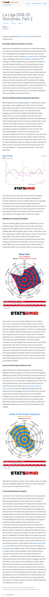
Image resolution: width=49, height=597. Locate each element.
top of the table (25, 36)
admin (5, 27)
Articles (13, 23)
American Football (36, 3)
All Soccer (6, 23)
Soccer (28, 3)
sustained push (32, 56)
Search (45, 3)
